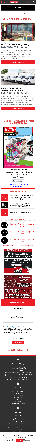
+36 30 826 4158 (21, 377)
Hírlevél (14, 2)
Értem (19, 440)
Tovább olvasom (18, 62)
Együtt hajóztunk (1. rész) (15, 44)
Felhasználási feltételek (18, 424)
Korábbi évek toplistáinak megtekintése (18, 245)
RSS (18, 426)
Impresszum (18, 418)
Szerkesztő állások (18, 404)
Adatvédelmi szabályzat (18, 422)
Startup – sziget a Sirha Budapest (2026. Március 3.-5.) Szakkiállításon (21, 205)
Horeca (18, 402)
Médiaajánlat (18, 420)
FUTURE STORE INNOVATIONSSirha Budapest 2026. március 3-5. (21, 197)
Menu (18, 7)
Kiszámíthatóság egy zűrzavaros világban (12, 89)
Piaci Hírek (18, 394)
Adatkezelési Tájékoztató (12, 327)
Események (18, 398)
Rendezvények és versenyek (18, 428)
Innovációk (18, 400)
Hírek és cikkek (18, 392)
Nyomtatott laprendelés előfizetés (19, 172)
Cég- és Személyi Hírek (18, 396)
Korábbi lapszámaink (19, 170)
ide (29, 176)
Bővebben (27, 440)
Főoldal (18, 416)
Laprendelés (18, 430)
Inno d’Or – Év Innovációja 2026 (21, 213)
